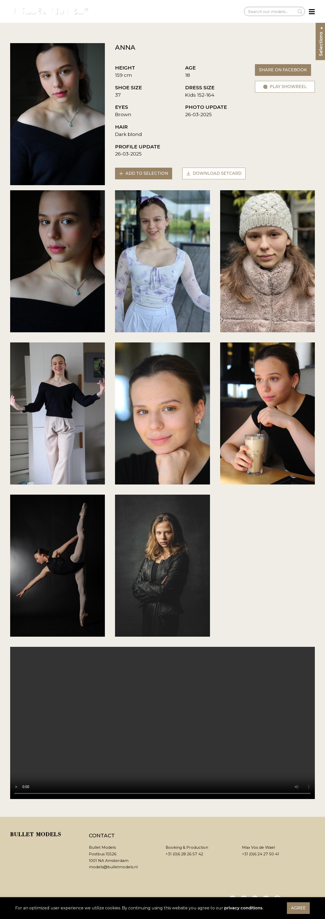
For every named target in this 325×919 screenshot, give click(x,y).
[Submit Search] (300, 11)
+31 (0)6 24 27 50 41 (260, 854)
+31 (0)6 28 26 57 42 (184, 854)
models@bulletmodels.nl (113, 866)
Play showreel (285, 86)
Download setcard (213, 173)
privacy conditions (243, 908)
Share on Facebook (283, 69)
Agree (298, 908)
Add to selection (143, 173)
